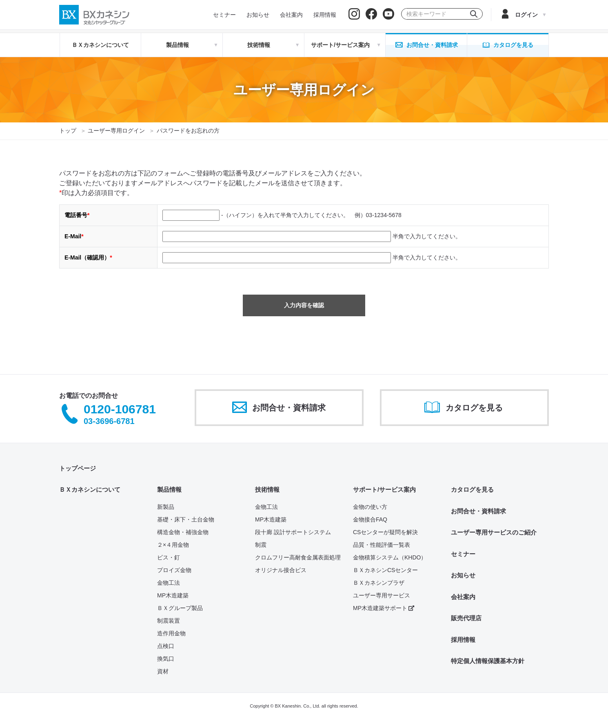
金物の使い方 (370, 507)
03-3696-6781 (109, 421)
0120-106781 (120, 409)
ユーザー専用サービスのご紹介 (494, 532)
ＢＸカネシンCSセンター (385, 570)
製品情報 (169, 489)
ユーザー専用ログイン (116, 130)
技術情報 (267, 489)
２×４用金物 (173, 544)
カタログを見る (472, 489)
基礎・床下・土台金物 (185, 519)
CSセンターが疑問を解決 (385, 532)
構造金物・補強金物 (183, 532)
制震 (260, 544)
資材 (163, 671)
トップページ (77, 468)
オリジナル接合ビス (280, 570)
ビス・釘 (168, 557)
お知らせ (463, 575)
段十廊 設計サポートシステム (293, 532)
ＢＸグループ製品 (180, 608)
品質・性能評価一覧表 (381, 544)
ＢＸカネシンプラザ (378, 582)
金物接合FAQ (370, 519)
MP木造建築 (173, 595)
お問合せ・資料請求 (478, 511)
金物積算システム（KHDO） (389, 557)
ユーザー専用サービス (381, 595)
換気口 (165, 658)
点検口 (165, 646)
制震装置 (168, 620)
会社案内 (463, 596)
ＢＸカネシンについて (100, 45)
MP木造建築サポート (383, 608)
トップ (67, 130)
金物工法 (168, 582)
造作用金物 (171, 633)
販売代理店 (466, 618)
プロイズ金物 (174, 570)
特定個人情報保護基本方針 (487, 660)
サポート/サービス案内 (384, 489)
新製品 (165, 507)
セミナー (463, 553)
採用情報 (463, 639)
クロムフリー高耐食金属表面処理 (298, 557)
